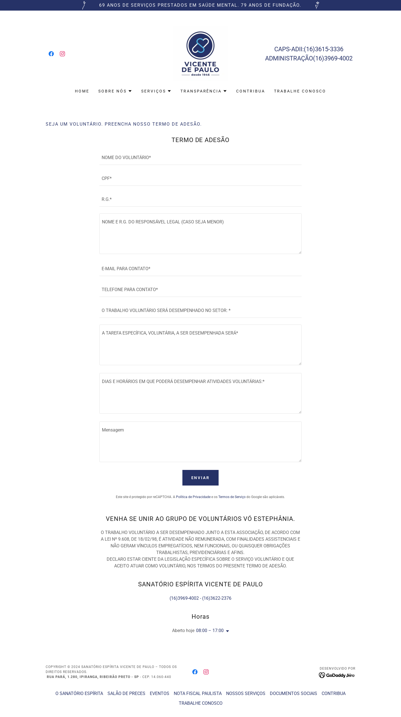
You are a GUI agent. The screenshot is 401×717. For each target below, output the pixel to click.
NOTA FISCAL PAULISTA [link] (198, 693)
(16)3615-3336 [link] (323, 49)
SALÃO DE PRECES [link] (126, 693)
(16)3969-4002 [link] (333, 58)
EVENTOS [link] (159, 693)
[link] (51, 53)
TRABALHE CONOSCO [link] (300, 91)
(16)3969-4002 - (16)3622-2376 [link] (200, 598)
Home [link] (82, 91)
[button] (115, 91)
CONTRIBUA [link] (250, 91)
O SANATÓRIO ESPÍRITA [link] (79, 693)
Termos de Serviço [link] (232, 497)
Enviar (200, 477)
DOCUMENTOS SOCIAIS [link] (293, 693)
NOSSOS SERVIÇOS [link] (245, 693)
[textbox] (200, 158)
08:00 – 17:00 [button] (210, 630)
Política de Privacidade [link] (193, 497)
